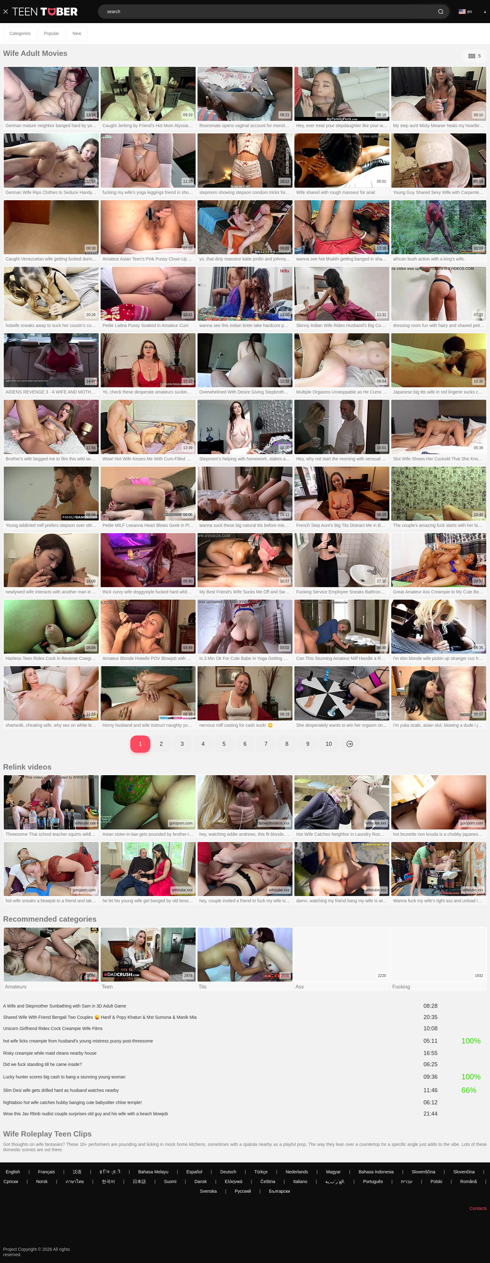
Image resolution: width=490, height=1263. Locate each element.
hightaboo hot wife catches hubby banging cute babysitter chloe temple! (72, 1103)
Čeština (267, 1181)
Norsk (42, 1181)
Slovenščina (424, 1171)
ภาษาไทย (75, 1181)
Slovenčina (464, 1171)
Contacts (478, 1208)
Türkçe (261, 1171)
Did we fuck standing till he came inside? (42, 1064)
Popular (51, 33)
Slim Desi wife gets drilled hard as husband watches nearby (61, 1090)
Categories (20, 33)
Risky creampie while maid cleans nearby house (50, 1053)
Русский (243, 1191)
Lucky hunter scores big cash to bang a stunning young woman (64, 1077)
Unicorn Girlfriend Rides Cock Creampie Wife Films (52, 1029)
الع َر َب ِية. (335, 1181)
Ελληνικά (233, 1181)
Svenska (208, 1191)
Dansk (200, 1181)
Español (194, 1171)
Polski (436, 1181)
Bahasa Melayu (153, 1171)
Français (46, 1171)
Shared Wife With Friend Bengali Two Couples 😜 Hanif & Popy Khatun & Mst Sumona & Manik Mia (100, 1017)
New (76, 33)
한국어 (108, 1181)
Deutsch (228, 1171)
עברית (406, 1181)
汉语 (77, 1171)
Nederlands (297, 1171)
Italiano (300, 1181)
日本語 (139, 1181)
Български (279, 1191)
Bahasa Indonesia (376, 1171)
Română (468, 1181)
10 (329, 744)
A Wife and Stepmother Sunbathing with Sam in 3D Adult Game (64, 1006)
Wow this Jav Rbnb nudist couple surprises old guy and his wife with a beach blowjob (85, 1114)
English (13, 1171)
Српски (11, 1181)
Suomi (170, 1181)
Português (373, 1181)
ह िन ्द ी (110, 1171)
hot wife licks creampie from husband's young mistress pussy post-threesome (78, 1041)
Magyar (333, 1171)
